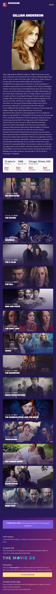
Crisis (8, 351)
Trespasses (11, 439)
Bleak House (11, 484)
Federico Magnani (15, 539)
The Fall (9, 284)
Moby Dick (10, 506)
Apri (6, 167)
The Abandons (12, 373)
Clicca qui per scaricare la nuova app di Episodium (28, 524)
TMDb (44, 550)
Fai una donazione (27, 574)
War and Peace (12, 306)
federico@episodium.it (32, 584)
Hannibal (10, 240)
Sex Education (12, 196)
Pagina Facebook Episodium (11, 587)
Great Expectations (15, 395)
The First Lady (12, 329)
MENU (51, 4)
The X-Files (10, 262)
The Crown (10, 218)
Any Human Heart (14, 461)
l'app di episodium (13, 589)
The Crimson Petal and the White (22, 417)
